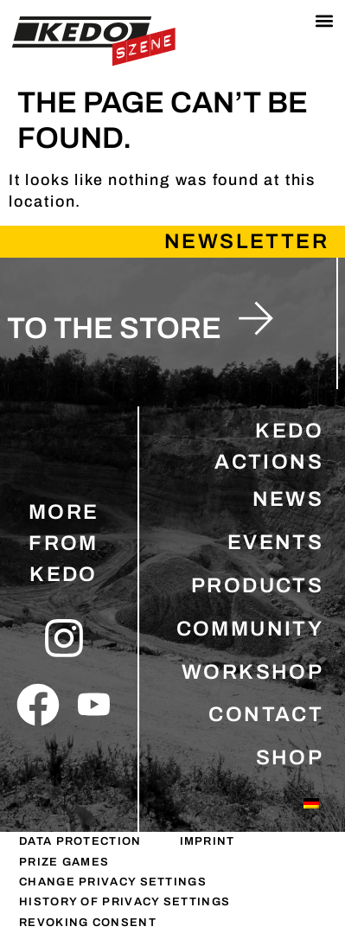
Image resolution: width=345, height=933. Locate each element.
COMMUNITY (250, 628)
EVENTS (275, 542)
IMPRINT (207, 841)
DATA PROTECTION (80, 841)
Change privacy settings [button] (113, 882)
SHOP (290, 757)
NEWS (288, 499)
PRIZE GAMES (64, 862)
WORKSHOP (252, 672)
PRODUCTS (257, 585)
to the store (114, 328)
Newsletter (246, 241)
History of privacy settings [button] (124, 902)
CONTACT (265, 714)
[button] (324, 21)
